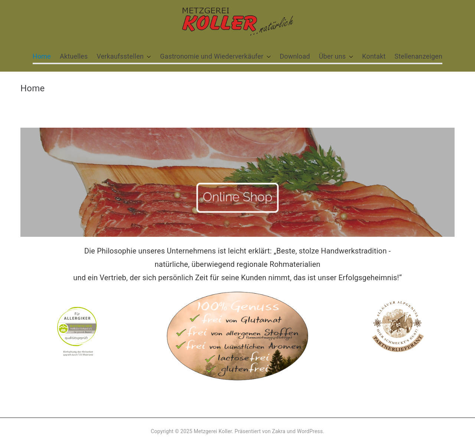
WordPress (310, 431)
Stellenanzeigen (418, 56)
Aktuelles (74, 56)
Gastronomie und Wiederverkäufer (215, 56)
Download (295, 56)
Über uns (336, 56)
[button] (147, 56)
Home (42, 56)
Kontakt (374, 56)
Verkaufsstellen (123, 56)
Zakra (278, 431)
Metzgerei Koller (213, 431)
